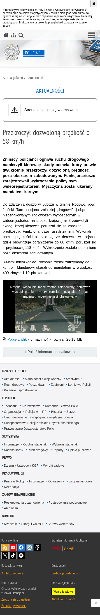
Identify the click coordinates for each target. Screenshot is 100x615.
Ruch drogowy (14, 384)
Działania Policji (14, 371)
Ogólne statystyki (35, 444)
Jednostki (10, 406)
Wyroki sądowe (54, 465)
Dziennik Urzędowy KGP (21, 465)
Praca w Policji (13, 473)
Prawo (7, 457)
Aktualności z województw (43, 379)
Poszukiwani (37, 384)
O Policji (8, 398)
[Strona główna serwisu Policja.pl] (6, 35)
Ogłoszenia (56, 481)
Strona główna (13, 78)
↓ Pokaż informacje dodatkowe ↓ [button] (50, 352)
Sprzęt (70, 411)
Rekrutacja (11, 487)
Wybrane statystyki (65, 444)
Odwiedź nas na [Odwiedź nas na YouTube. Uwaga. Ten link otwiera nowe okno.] (13, 547)
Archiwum (11, 508)
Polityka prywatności (13, 605)
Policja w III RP (36, 411)
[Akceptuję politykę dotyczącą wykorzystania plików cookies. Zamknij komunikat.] (94, 3)
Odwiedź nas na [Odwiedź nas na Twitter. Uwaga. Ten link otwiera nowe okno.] (5, 555)
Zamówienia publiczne (18, 494)
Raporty (57, 450)
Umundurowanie (15, 417)
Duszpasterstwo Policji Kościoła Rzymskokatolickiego (41, 423)
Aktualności (34, 78)
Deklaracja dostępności (65, 573)
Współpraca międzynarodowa (52, 417)
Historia (56, 411)
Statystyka (10, 436)
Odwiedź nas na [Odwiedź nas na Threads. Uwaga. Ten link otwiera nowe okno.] (37, 547)
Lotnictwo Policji (79, 384)
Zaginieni (57, 384)
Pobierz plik (17, 339)
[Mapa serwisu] (13, 35)
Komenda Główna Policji (62, 406)
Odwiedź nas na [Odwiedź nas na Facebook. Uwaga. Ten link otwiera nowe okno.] (21, 547)
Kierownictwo (31, 406)
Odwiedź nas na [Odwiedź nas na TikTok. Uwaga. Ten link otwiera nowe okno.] (13, 555)
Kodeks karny (13, 450)
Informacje (11, 444)
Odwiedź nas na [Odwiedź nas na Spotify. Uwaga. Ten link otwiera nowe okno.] (21, 555)
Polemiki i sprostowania (20, 390)
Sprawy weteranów (61, 524)
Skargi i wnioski (32, 524)
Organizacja (12, 411)
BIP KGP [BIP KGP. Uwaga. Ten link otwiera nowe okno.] (69, 548)
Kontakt (8, 516)
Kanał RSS (5, 547)
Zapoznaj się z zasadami (15, 599)
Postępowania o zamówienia (24, 502)
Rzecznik (10, 524)
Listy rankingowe (80, 481)
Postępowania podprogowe (68, 502)
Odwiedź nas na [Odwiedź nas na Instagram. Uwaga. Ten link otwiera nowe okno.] (29, 547)
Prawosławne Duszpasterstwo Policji (29, 428)
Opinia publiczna (79, 450)
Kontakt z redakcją (12, 573)
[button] (91, 35)
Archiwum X (74, 379)
